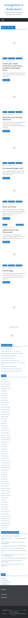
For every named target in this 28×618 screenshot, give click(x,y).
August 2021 (4, 469)
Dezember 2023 (5, 407)
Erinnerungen (8, 270)
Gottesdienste (19, 58)
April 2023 (3, 425)
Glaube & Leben (11, 58)
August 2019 (4, 525)
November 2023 (5, 409)
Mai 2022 (3, 449)
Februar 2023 (4, 430)
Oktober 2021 (4, 465)
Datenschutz (4, 597)
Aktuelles (5, 58)
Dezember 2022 (5, 435)
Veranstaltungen (19, 224)
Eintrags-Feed (4, 580)
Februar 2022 (4, 456)
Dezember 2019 (5, 516)
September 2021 (5, 467)
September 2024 (5, 388)
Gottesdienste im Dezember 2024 (9, 366)
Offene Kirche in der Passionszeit (11, 231)
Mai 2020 (3, 504)
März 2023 (3, 428)
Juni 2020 (3, 502)
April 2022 (3, 451)
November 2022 (5, 437)
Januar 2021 (4, 486)
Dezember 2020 (5, 488)
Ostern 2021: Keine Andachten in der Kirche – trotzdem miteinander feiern (13, 66)
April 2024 (3, 398)
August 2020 (4, 497)
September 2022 (5, 439)
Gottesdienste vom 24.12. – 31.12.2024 (10, 351)
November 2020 (5, 490)
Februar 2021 (4, 483)
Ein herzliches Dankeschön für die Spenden (11, 368)
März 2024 (3, 400)
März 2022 (3, 453)
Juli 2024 (3, 391)
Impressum (3, 594)
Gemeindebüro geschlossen (7, 358)
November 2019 (5, 518)
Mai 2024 (3, 395)
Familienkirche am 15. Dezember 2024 (10, 360)
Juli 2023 (3, 418)
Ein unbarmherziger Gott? (13, 168)
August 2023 (4, 416)
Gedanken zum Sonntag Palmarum (12, 118)
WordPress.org (5, 584)
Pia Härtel (13, 60)
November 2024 (5, 384)
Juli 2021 (3, 472)
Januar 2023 (4, 432)
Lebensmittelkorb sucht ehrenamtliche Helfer (12, 353)
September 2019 (5, 523)
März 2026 (3, 379)
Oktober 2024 (4, 386)
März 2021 (3, 481)
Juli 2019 (3, 527)
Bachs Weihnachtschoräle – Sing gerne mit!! (11, 371)
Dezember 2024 (5, 381)
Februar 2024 (4, 402)
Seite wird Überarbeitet (6, 348)
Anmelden (3, 578)
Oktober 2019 (4, 521)
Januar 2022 (4, 458)
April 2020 (3, 507)
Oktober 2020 (4, 493)
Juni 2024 (3, 393)
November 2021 (5, 463)
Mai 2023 (3, 423)
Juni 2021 (3, 474)
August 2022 (4, 442)
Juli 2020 (3, 500)
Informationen (12, 224)
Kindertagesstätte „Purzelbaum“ (8, 355)
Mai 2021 (3, 476)
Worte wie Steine (9, 207)
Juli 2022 (3, 444)
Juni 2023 (3, 421)
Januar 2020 (4, 514)
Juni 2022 (3, 446)
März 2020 (3, 509)
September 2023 (5, 414)
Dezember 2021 (5, 460)
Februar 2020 (4, 511)
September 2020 (5, 495)
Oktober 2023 (4, 411)
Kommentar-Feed (5, 582)
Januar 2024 (4, 405)
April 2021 (3, 479)
